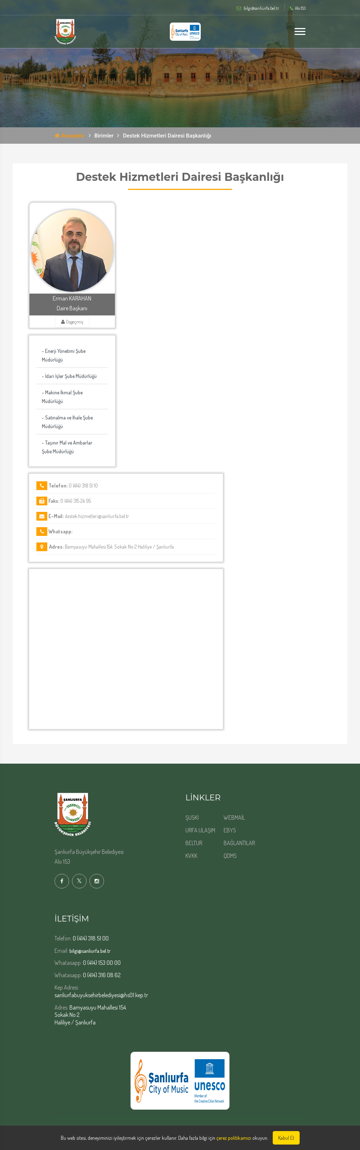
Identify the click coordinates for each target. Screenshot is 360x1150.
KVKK (191, 855)
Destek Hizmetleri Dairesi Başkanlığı (167, 135)
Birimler (104, 135)
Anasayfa (69, 135)
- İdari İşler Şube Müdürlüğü (69, 376)
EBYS (230, 830)
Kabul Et (286, 1138)
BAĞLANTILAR (239, 843)
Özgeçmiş (72, 322)
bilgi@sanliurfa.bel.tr (90, 951)
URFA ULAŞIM (200, 830)
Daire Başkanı (72, 308)
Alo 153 (297, 8)
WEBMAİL (234, 817)
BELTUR (193, 843)
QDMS (230, 855)
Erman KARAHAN (72, 298)
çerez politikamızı (233, 1138)
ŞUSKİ (192, 817)
